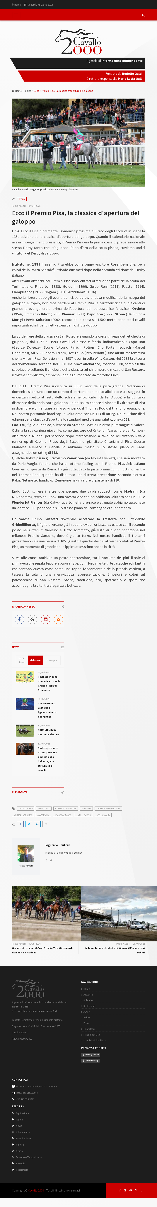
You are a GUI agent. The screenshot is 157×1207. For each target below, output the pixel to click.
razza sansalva (63, 814)
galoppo (86, 808)
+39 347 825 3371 (25, 1099)
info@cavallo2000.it (26, 1092)
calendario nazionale (108, 808)
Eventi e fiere (23, 1138)
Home (17, 90)
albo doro (43, 814)
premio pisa (44, 808)
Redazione (89, 1006)
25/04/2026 (44, 672)
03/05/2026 (44, 699)
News (19, 1125)
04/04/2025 (34, 205)
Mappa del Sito (91, 1034)
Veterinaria (22, 1169)
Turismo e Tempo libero (29, 1157)
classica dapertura (65, 808)
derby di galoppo (23, 814)
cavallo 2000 (26, 808)
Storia (19, 1151)
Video (86, 1017)
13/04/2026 (44, 743)
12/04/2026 (44, 725)
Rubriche (88, 1000)
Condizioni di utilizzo (94, 1040)
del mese (35, 660)
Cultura (20, 1144)
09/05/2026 (34, 943)
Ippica (28, 90)
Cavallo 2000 (36, 1190)
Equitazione (22, 1113)
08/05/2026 (139, 943)
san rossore (103, 814)
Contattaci (89, 1029)
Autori (86, 1011)
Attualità (88, 994)
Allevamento (23, 1132)
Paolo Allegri (19, 205)
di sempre (51, 660)
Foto (86, 1023)
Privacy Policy (92, 1054)
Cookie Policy (91, 1060)
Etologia (20, 1163)
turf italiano (83, 814)
